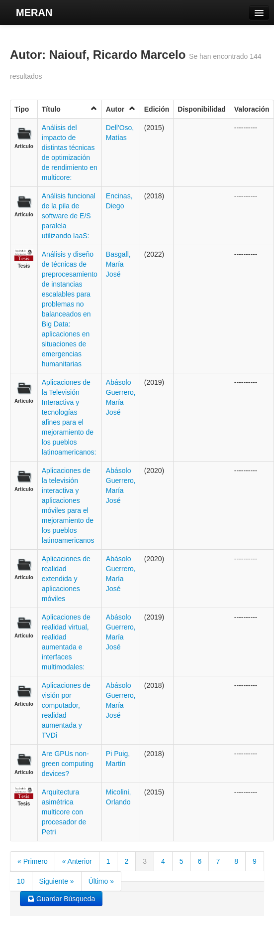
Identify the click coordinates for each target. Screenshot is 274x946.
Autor (121, 109)
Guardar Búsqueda (61, 899)
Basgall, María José (118, 264)
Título (69, 109)
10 (21, 881)
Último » (101, 881)
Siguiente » (56, 881)
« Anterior (77, 861)
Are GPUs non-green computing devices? (67, 764)
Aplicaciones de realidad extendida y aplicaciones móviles (66, 579)
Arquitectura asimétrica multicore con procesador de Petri (64, 812)
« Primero (32, 861)
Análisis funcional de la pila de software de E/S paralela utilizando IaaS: (68, 216)
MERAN (34, 12)
